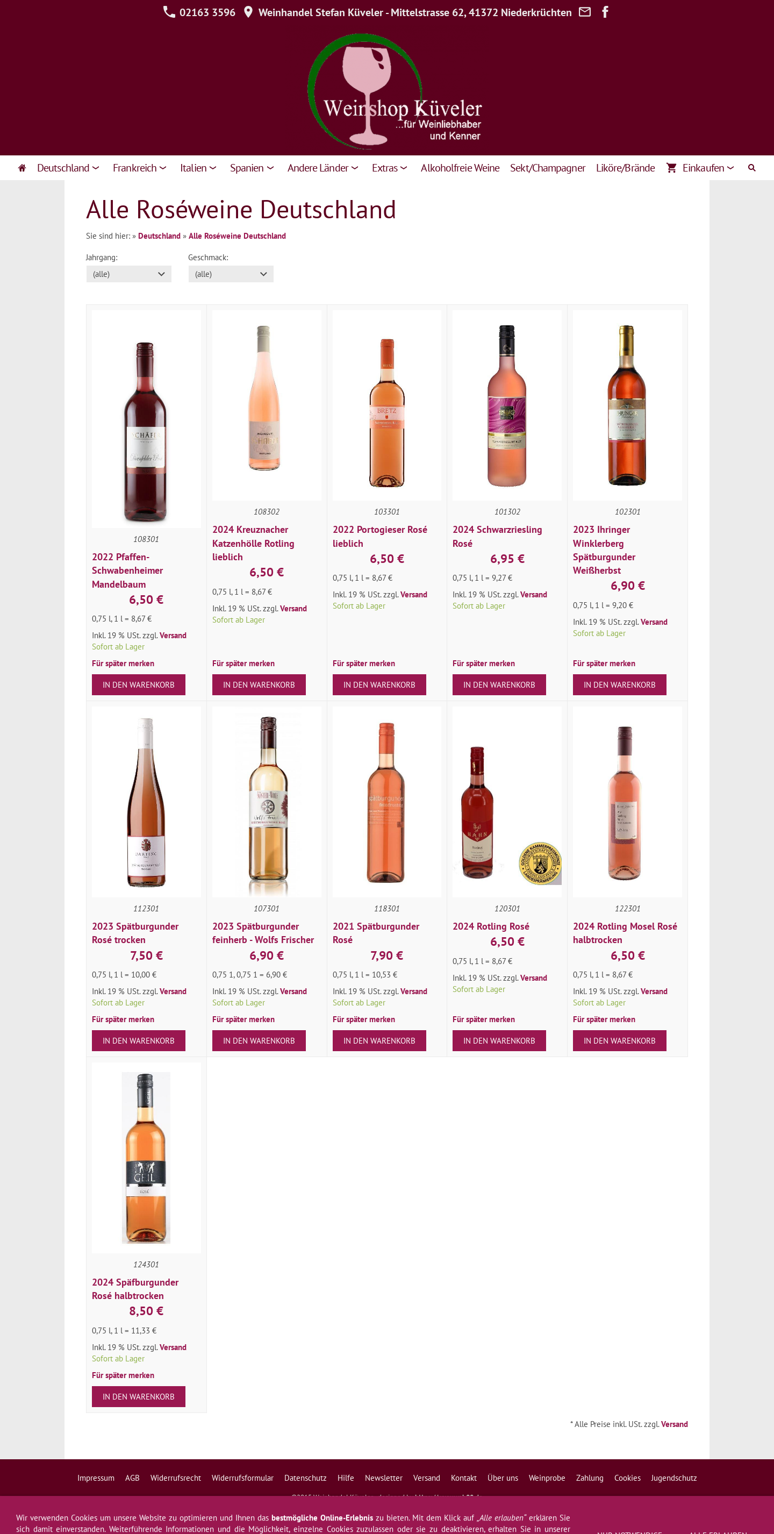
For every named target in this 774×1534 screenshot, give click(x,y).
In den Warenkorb (139, 685)
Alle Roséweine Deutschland (237, 236)
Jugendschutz (674, 1478)
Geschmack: (208, 257)
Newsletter (384, 1478)
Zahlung (590, 1478)
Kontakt (464, 1478)
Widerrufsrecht (175, 1478)
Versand (173, 635)
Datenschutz (305, 1478)
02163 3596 (199, 12)
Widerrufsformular (243, 1478)
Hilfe (346, 1478)
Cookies (627, 1478)
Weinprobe (547, 1478)
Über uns (503, 1478)
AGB (132, 1478)
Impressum (95, 1478)
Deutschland (159, 236)
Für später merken (123, 663)
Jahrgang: (101, 257)
